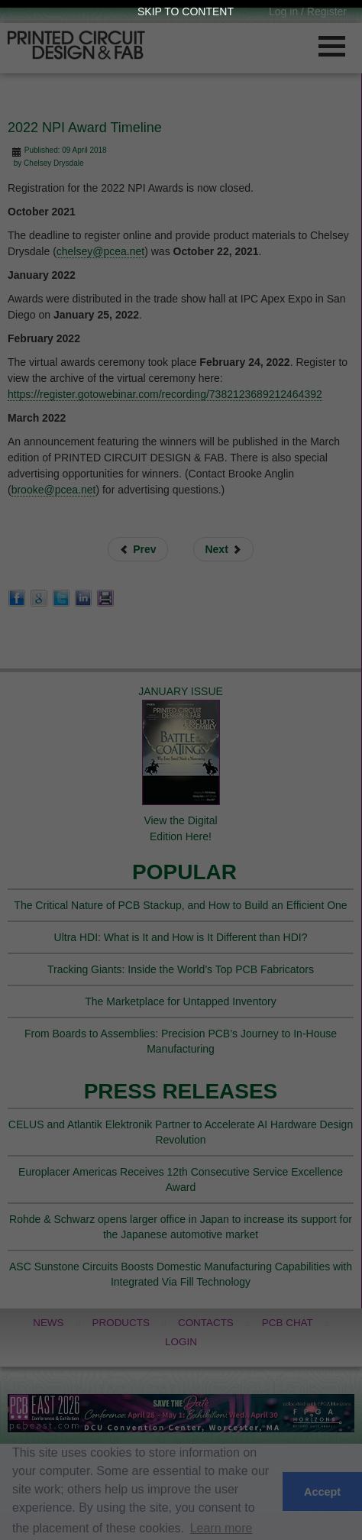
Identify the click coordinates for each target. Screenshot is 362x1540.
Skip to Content (185, 11)
